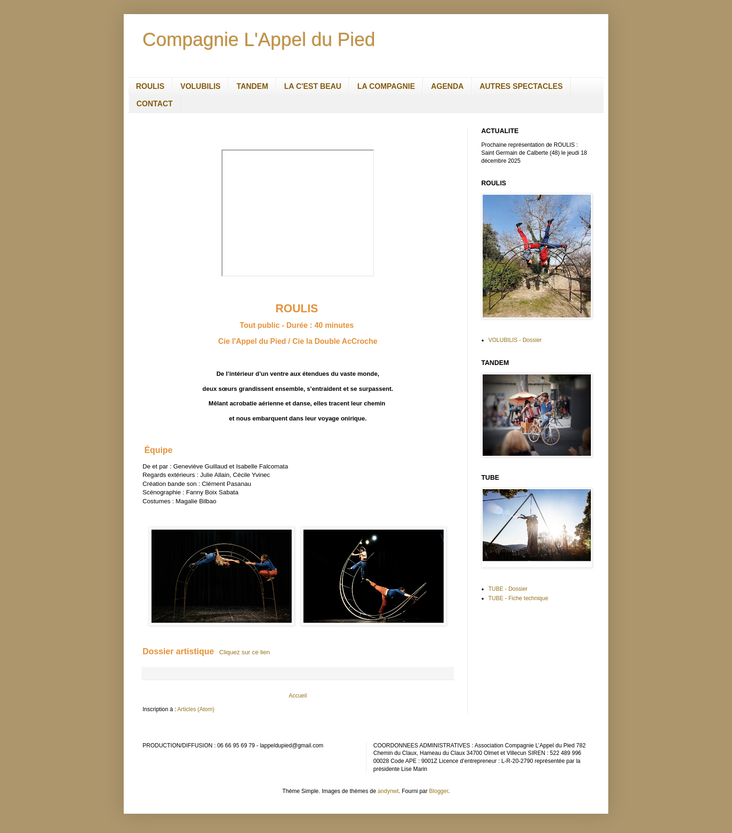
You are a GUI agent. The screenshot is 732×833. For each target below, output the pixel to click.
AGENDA (447, 86)
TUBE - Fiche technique (518, 598)
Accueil (298, 695)
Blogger (438, 791)
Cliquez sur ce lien (244, 652)
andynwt (388, 791)
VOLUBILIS (200, 86)
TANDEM (252, 86)
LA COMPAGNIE (386, 86)
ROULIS (150, 86)
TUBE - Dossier (507, 589)
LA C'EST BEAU (312, 86)
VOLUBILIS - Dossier (514, 340)
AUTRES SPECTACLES (521, 86)
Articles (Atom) (196, 709)
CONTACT (154, 104)
